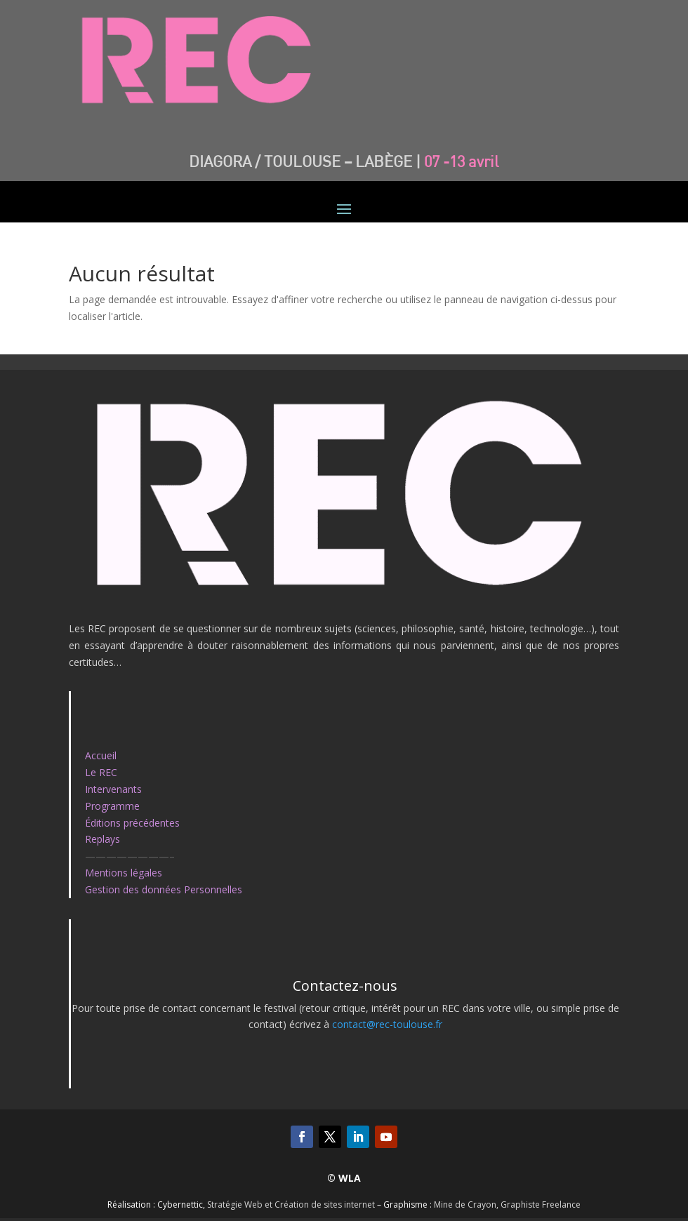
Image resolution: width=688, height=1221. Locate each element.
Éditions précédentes (132, 822)
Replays (102, 839)
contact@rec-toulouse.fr (387, 1024)
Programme (112, 806)
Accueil (101, 755)
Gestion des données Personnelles (163, 889)
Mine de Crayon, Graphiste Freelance (507, 1204)
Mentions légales (123, 872)
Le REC (101, 772)
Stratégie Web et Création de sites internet (291, 1204)
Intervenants (113, 789)
